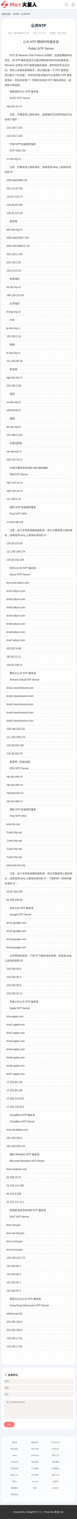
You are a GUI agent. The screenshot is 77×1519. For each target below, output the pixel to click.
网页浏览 (14, 1449)
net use (35, 1481)
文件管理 (35, 1475)
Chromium (55, 1442)
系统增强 (35, 1462)
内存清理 (14, 1462)
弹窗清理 (14, 1494)
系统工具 (55, 1455)
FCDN (16, 14)
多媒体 (55, 1481)
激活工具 (55, 1475)
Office (14, 1481)
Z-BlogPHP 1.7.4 (34, 1512)
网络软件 (35, 1442)
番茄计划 (58, 1512)
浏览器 (14, 1442)
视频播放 (14, 1488)
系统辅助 (55, 1462)
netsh (14, 1455)
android (55, 1488)
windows (55, 1449)
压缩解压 (55, 1468)
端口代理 (35, 1449)
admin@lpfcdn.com (21, 33)
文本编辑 (35, 1468)
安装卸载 (14, 1468)
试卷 (35, 1488)
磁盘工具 (14, 1475)
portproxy (35, 1455)
